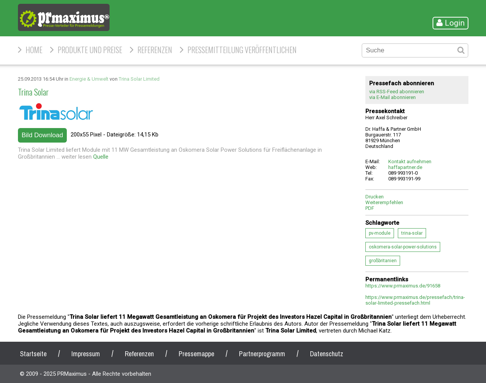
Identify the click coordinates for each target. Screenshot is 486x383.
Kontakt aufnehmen (409, 161)
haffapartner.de (405, 167)
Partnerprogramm (262, 354)
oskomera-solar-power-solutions (403, 247)
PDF (369, 208)
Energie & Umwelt (88, 79)
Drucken (374, 197)
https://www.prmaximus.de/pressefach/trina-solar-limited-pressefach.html (415, 300)
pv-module (380, 233)
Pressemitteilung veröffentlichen (242, 49)
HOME (34, 49)
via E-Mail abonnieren (392, 97)
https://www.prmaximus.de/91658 (402, 286)
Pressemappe (196, 354)
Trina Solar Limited (139, 79)
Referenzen (154, 49)
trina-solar (412, 233)
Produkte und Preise (90, 49)
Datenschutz (326, 354)
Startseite (33, 354)
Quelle (100, 156)
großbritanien (383, 260)
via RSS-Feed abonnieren (396, 91)
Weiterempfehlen (384, 202)
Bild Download (42, 135)
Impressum (85, 354)
